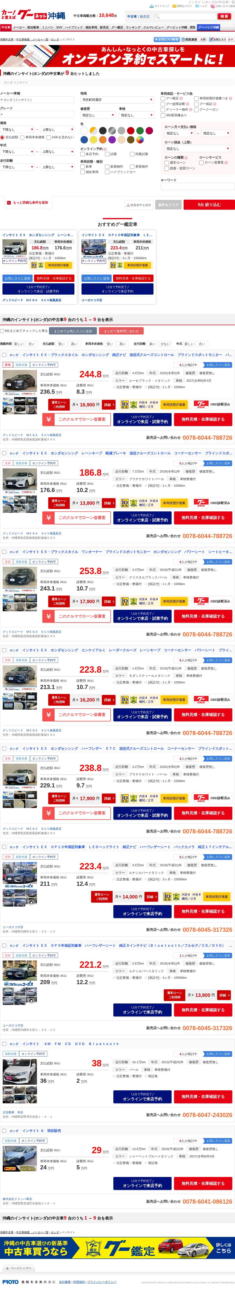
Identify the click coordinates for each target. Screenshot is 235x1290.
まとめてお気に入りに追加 (73, 331)
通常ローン (175, 162)
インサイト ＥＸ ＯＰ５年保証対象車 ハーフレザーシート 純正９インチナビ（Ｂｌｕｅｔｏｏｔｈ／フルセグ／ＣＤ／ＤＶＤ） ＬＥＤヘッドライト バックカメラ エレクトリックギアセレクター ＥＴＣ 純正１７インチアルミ (127, 945)
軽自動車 (33, 27)
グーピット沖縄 (176, 27)
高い (74, 344)
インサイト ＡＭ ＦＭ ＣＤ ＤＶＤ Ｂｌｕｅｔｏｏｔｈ (70, 1044)
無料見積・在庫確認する (54, 278)
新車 (86, 166)
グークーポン (206, 109)
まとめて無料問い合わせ (121, 331)
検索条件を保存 (140, 205)
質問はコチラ (184, 6)
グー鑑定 (117, 27)
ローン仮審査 (211, 162)
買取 (193, 27)
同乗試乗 (139, 154)
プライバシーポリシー (102, 1281)
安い (61, 344)
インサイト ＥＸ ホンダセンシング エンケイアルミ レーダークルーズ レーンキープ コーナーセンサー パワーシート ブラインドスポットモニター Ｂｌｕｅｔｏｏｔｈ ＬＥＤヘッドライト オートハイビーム (127, 650)
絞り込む (209, 205)
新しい (19, 344)
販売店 (145, 16)
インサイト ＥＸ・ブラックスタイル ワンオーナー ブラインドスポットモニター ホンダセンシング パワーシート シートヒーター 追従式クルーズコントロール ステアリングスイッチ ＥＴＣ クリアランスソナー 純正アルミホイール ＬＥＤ (127, 551)
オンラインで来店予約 (117, 289)
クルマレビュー (153, 27)
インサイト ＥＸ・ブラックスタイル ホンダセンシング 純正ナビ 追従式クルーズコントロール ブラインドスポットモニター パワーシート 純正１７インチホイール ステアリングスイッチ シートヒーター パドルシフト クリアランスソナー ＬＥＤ (127, 355)
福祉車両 (91, 27)
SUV (59, 27)
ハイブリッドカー (120, 172)
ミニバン (48, 27)
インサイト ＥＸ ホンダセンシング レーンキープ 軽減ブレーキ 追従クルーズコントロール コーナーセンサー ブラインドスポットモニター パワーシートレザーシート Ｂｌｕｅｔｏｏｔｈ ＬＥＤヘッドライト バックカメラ (38, 235)
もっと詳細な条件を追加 (30, 202)
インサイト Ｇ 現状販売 (41, 1130)
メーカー (19, 27)
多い (152, 344)
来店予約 (89, 154)
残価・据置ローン (179, 168)
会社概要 (65, 1281)
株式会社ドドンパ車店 (17, 1199)
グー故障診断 (173, 104)
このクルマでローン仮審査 (82, 419)
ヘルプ (203, 6)
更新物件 (139, 166)
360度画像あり (174, 115)
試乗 (111, 154)
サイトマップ (161, 6)
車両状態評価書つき (211, 98)
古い (31, 344)
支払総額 (9, 137)
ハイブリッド (74, 27)
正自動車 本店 (13, 1112)
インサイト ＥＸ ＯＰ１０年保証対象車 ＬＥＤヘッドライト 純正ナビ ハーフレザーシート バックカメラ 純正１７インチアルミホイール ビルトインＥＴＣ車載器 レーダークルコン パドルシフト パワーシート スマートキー (117, 235)
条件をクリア (168, 205)
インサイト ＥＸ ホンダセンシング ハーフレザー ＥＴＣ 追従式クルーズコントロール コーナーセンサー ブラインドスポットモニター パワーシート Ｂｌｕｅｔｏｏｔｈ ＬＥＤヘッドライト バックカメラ (127, 748)
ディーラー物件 (174, 109)
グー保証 (203, 104)
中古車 (5, 27)
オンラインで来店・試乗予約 (38, 289)
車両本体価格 (32, 137)
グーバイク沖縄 (208, 27)
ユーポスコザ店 (92, 300)
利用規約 (79, 1281)
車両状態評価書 (58, 265)
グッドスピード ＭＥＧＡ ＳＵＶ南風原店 (31, 300)
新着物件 (114, 166)
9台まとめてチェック (17, 331)
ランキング (133, 27)
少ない (165, 344)
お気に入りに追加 (225, 6)
